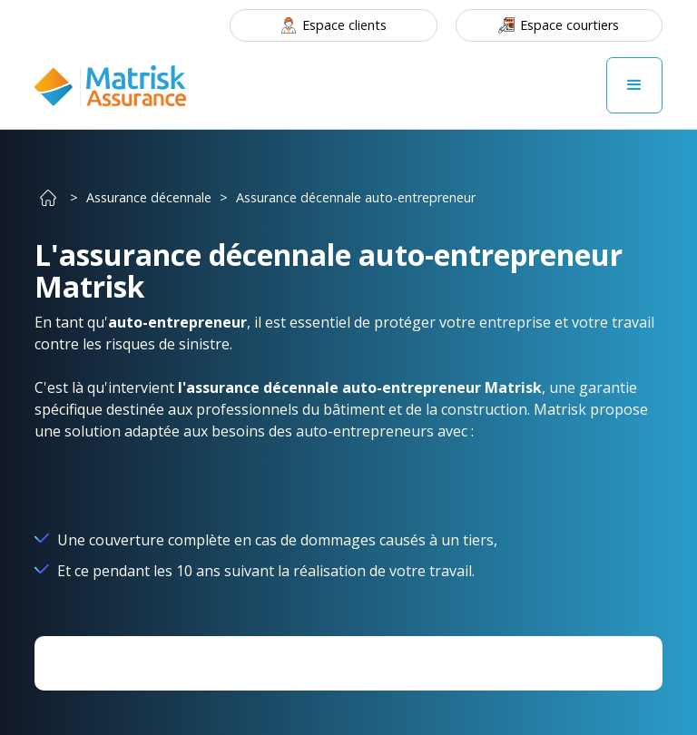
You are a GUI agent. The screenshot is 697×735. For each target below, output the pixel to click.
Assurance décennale (148, 197)
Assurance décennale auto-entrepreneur (356, 197)
